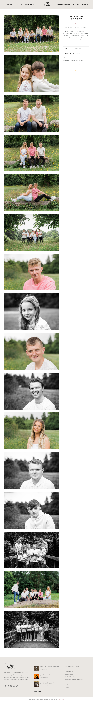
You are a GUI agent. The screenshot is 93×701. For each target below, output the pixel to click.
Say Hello (85, 4)
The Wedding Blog (30, 4)
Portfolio (67, 669)
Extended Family (66, 60)
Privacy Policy (61, 699)
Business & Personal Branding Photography (74, 679)
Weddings (10, 4)
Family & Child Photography (71, 676)
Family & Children (75, 60)
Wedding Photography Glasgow (72, 666)
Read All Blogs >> (41, 691)
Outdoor (81, 60)
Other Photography (63, 4)
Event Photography (69, 674)
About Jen (76, 4)
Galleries (19, 4)
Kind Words (67, 684)
